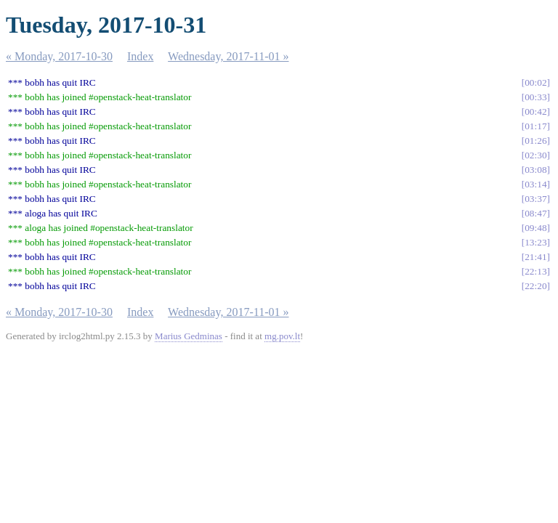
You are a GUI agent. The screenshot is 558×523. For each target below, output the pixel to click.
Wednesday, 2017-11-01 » (228, 56)
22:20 (535, 285)
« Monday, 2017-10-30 (59, 56)
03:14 (535, 184)
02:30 (535, 155)
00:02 (535, 82)
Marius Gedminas (188, 336)
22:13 (535, 271)
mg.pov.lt (282, 336)
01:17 (535, 126)
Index (140, 56)
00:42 (535, 111)
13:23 (535, 242)
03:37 (535, 198)
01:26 (535, 140)
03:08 (535, 169)
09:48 (535, 227)
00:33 (535, 97)
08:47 (535, 213)
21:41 (535, 256)
